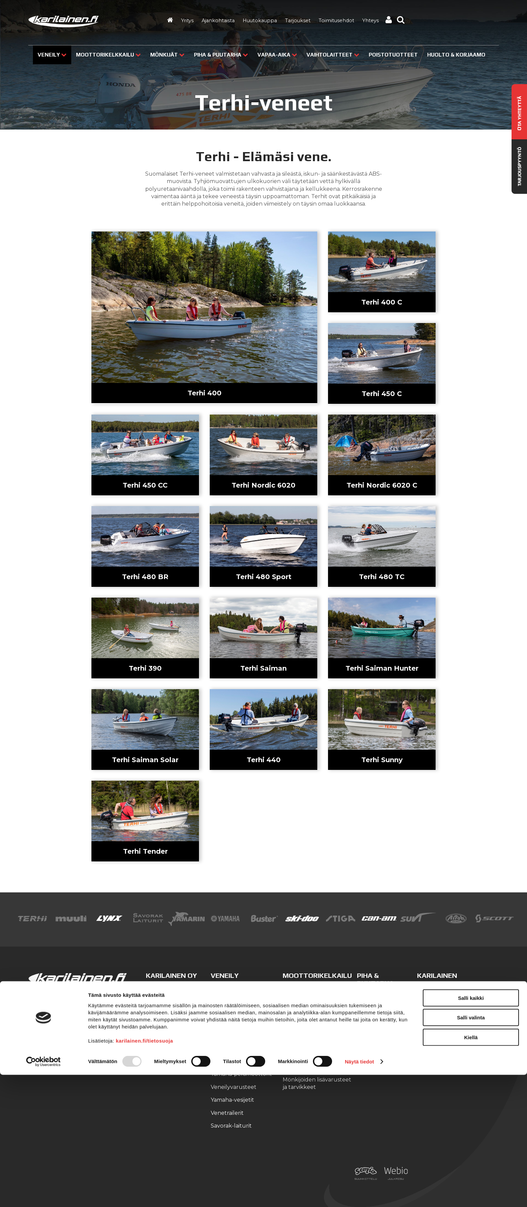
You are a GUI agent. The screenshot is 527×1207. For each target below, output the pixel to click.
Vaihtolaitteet (333, 54)
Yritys (187, 20)
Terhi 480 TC (382, 576)
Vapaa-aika (277, 54)
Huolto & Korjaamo (456, 54)
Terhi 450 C (382, 393)
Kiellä (471, 1169)
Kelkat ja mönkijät (381, 1048)
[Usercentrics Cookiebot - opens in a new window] (43, 1194)
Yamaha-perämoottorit (241, 1074)
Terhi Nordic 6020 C (382, 485)
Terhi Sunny (382, 760)
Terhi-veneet (228, 1048)
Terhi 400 (204, 393)
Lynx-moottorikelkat (310, 989)
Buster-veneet (230, 989)
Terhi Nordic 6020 (263, 485)
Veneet (366, 1035)
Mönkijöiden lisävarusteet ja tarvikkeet (317, 1083)
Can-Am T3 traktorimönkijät (304, 1050)
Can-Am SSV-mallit (308, 1066)
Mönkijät (167, 54)
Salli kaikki (471, 1130)
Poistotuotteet (393, 54)
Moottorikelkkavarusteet (316, 1014)
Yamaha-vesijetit (232, 1100)
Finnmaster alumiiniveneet (247, 1002)
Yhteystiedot (434, 1002)
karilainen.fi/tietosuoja (144, 1172)
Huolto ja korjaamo (443, 1014)
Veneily (52, 54)
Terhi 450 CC (145, 485)
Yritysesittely (433, 989)
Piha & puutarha (221, 54)
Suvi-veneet (227, 1061)
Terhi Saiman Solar (145, 760)
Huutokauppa (260, 20)
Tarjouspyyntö (436, 1040)
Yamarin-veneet (232, 1035)
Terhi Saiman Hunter (382, 668)
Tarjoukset (298, 20)
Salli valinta (471, 1149)
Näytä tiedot (359, 1194)
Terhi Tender (145, 851)
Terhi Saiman (263, 668)
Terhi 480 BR (145, 576)
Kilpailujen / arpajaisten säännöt (448, 1057)
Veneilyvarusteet (233, 1087)
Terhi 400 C (381, 302)
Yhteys (370, 20)
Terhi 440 (264, 760)
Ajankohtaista (218, 20)
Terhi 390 (145, 668)
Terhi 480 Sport (263, 576)
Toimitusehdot (336, 20)
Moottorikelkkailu (108, 54)
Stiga (363, 996)
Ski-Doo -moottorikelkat (315, 1002)
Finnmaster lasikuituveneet (232, 1018)
